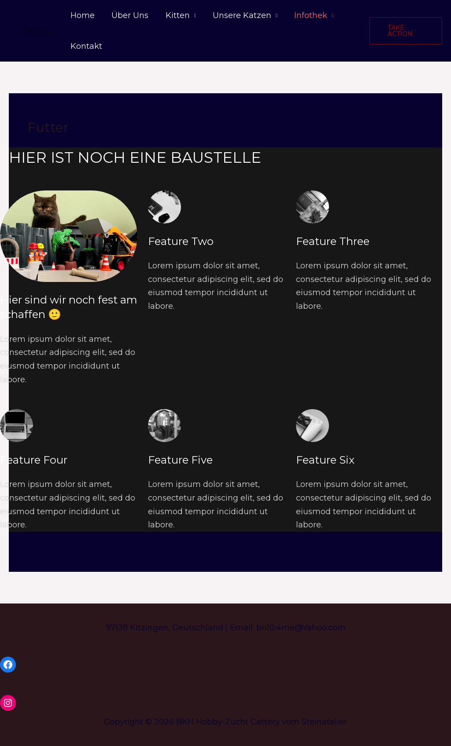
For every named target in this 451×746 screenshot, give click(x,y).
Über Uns (128, 15)
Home (82, 15)
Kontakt (86, 46)
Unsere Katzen (238, 15)
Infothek (306, 15)
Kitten (175, 15)
